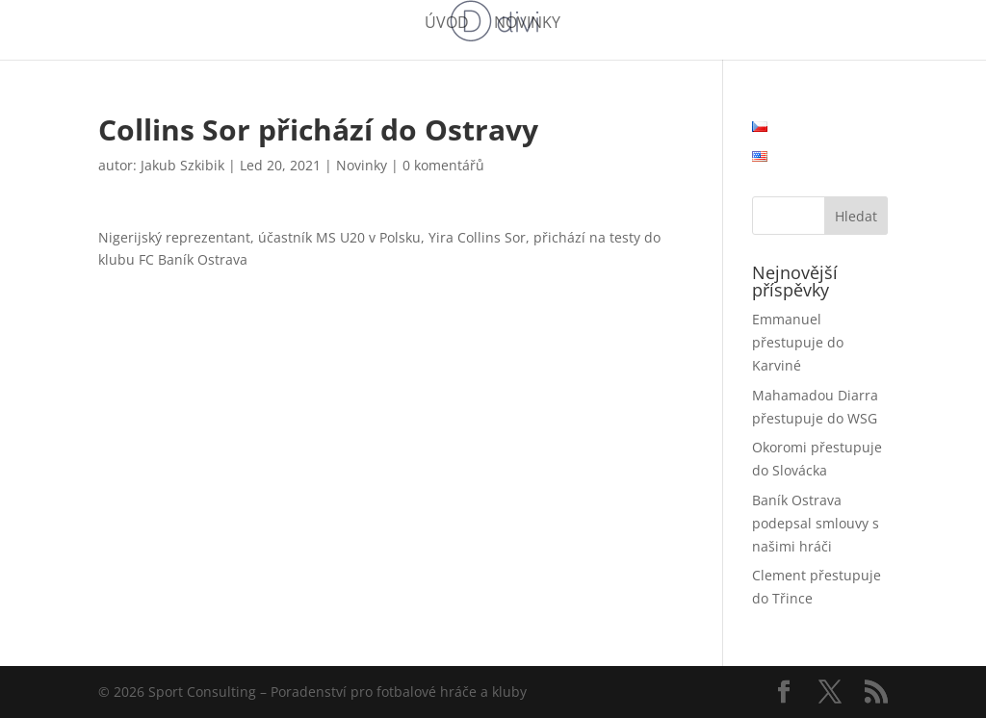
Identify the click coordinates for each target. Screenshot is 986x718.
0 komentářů (443, 165)
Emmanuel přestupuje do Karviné (797, 342)
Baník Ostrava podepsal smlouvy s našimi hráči (815, 523)
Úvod (447, 24)
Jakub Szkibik (182, 165)
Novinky (527, 24)
